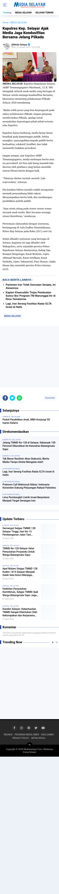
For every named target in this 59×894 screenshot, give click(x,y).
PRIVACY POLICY (20, 738)
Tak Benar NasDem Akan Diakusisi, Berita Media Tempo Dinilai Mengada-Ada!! (26, 460)
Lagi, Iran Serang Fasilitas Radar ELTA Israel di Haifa (28, 473)
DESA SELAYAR (11, 525)
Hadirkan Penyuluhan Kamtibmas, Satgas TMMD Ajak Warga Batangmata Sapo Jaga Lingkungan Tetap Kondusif (20, 592)
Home (5, 22)
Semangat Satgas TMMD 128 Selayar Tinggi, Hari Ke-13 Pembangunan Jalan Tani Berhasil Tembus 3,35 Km (19, 531)
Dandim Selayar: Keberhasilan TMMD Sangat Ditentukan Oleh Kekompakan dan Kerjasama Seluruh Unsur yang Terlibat (20, 612)
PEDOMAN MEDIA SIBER (27, 734)
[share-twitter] (12, 398)
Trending (7, 12)
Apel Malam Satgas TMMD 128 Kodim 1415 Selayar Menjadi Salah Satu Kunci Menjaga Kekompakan (20, 572)
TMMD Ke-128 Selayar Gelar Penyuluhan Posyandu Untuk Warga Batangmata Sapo (19, 552)
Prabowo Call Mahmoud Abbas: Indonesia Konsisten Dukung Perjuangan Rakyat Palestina (29, 486)
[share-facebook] (5, 398)
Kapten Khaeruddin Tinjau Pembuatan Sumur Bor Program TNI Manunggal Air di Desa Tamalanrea (31, 295)
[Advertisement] (29, 356)
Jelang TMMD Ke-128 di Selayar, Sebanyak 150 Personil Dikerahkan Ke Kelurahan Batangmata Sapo (29, 446)
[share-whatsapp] (19, 398)
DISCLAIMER (47, 734)
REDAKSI (8, 734)
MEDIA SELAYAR (23, 12)
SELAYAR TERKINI (44, 12)
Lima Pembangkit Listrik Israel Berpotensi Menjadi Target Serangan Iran (26, 499)
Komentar (50, 398)
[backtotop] (29, 745)
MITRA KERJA (38, 738)
